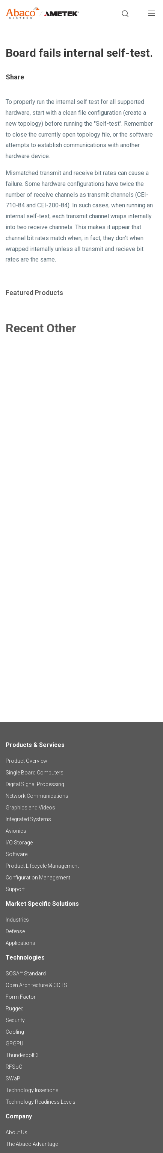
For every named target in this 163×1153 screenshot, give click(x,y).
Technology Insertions (32, 1090)
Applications (20, 943)
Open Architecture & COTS (36, 985)
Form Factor (21, 997)
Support (15, 889)
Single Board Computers (34, 773)
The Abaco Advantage (32, 1144)
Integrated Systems (28, 819)
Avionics (16, 831)
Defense (15, 931)
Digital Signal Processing (35, 784)
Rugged (15, 1008)
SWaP (13, 1078)
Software (16, 854)
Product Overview (26, 761)
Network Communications (37, 796)
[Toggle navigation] (151, 14)
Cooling (15, 1032)
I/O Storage (19, 843)
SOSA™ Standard (26, 973)
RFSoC (14, 1067)
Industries (17, 920)
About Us (16, 1132)
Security (15, 1020)
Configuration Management (38, 878)
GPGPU (14, 1043)
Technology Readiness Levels (40, 1102)
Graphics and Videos (30, 808)
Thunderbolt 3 (22, 1055)
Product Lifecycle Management (42, 866)
